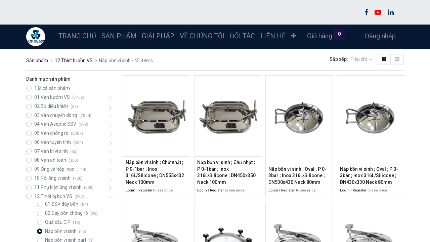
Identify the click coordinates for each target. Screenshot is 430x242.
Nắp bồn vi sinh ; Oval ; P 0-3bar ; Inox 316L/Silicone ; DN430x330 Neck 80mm (369, 175)
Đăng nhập (380, 36)
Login (130, 190)
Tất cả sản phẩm (52, 88)
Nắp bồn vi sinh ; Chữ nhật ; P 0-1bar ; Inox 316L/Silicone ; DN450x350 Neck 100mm (226, 172)
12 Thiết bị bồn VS (74, 60)
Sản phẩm (37, 60)
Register (145, 190)
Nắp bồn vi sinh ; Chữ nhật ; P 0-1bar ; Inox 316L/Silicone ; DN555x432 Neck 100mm (155, 172)
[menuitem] (77, 36)
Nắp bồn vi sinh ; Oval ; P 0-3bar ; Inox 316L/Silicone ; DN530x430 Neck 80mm (297, 175)
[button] (293, 36)
